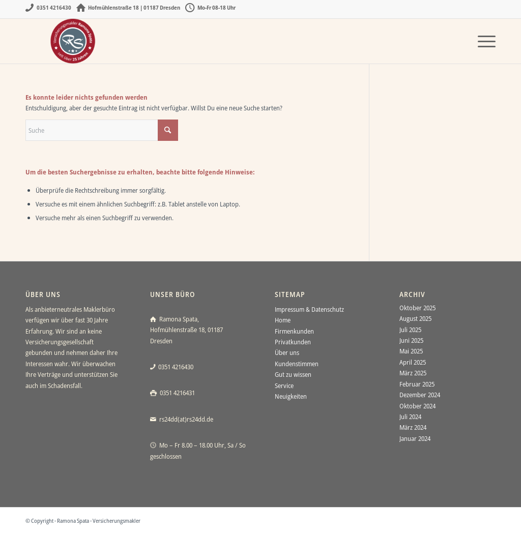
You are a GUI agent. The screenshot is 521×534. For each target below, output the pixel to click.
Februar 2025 (417, 384)
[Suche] (101, 130)
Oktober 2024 (417, 405)
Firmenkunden (294, 331)
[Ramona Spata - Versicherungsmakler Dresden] (74, 41)
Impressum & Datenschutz (309, 309)
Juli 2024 (410, 416)
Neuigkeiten (291, 396)
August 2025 (415, 318)
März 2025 (412, 372)
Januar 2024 (414, 438)
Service (284, 385)
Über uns (287, 352)
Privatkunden (293, 341)
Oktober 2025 (417, 307)
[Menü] (483, 41)
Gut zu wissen (293, 374)
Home (283, 319)
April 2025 (412, 362)
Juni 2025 (411, 340)
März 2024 (412, 427)
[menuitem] (483, 41)
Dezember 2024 (419, 394)
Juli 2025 (410, 329)
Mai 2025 (411, 350)
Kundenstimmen (297, 363)
